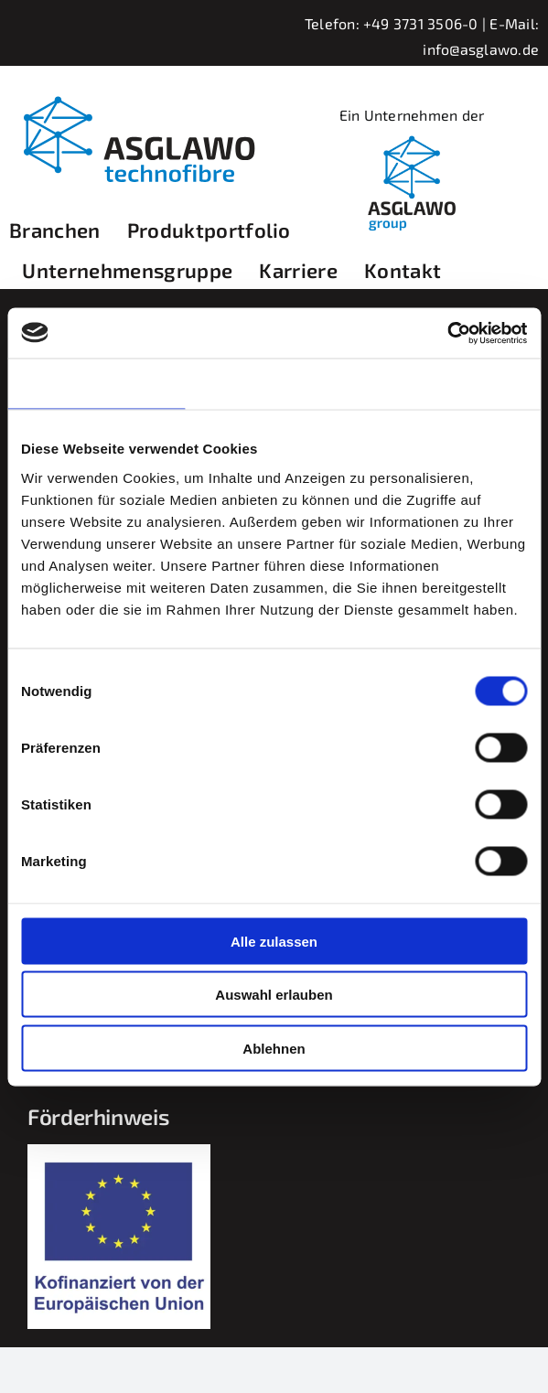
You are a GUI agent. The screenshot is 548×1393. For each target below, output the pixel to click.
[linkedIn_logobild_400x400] (412, 135)
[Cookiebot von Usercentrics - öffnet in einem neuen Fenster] (447, 333)
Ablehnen (273, 1047)
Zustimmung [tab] (96, 383)
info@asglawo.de (481, 49)
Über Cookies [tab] (452, 383)
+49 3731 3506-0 (420, 23)
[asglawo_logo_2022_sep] (136, 91)
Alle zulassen (274, 940)
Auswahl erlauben (273, 994)
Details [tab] (274, 383)
